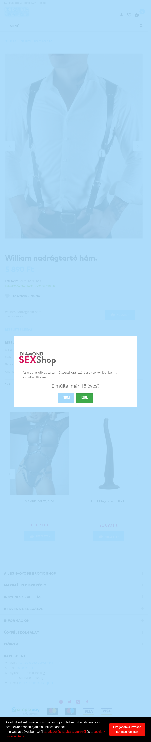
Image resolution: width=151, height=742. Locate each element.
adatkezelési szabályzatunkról (65, 731)
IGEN (84, 397)
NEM (66, 397)
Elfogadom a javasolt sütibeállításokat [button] (127, 729)
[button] (26, 736)
